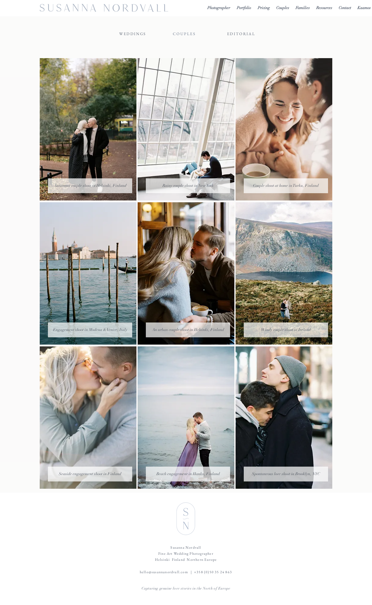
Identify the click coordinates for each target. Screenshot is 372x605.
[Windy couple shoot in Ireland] (286, 329)
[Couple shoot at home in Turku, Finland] (286, 185)
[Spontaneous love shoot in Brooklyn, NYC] (286, 474)
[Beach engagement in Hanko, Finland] (188, 474)
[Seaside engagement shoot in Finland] (90, 474)
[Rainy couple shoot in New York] (188, 185)
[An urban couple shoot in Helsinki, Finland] (188, 329)
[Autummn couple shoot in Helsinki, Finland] (90, 185)
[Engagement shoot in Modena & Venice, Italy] (90, 329)
